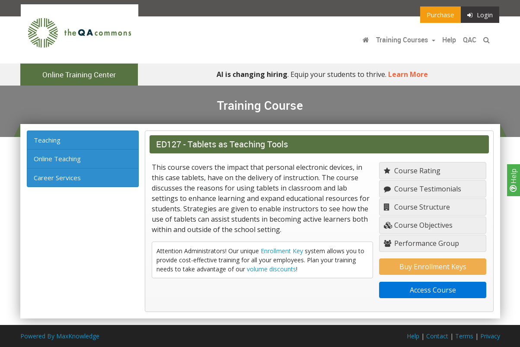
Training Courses (403, 40)
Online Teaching (57, 158)
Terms (464, 336)
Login (480, 14)
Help (513, 180)
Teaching (47, 140)
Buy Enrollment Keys (432, 266)
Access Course (433, 290)
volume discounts (271, 269)
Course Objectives (418, 225)
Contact (437, 336)
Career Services (57, 177)
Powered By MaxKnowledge (59, 336)
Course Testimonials (422, 189)
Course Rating (412, 170)
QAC (469, 40)
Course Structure (417, 207)
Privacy (490, 336)
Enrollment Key (282, 251)
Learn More (408, 74)
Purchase (440, 14)
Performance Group (421, 243)
